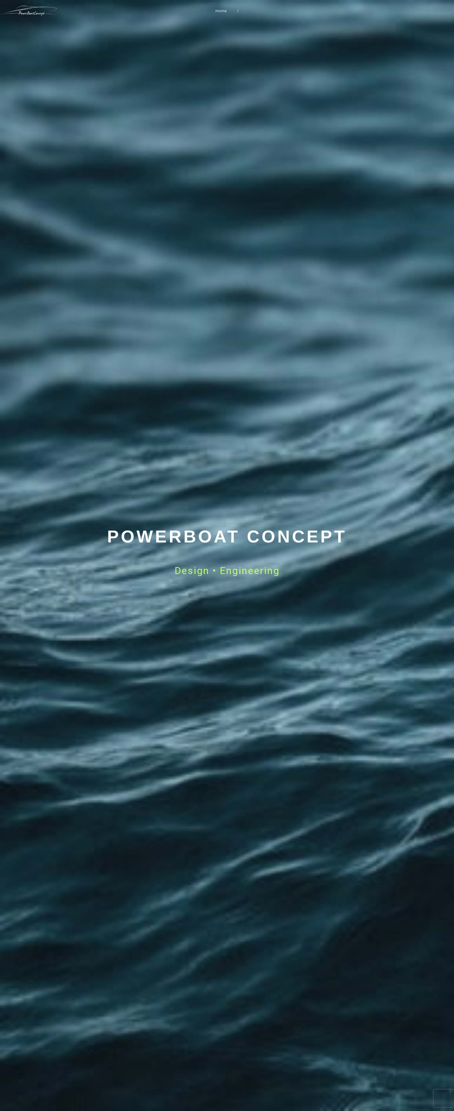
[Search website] (238, 10)
